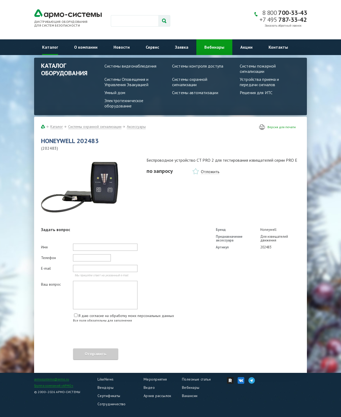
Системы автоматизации (195, 92)
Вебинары (214, 47)
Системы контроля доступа (197, 66)
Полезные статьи (196, 379)
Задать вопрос (55, 229)
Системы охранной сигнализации (189, 82)
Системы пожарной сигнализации (258, 68)
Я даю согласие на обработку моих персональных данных (126, 315)
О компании (86, 47)
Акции (246, 47)
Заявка (181, 47)
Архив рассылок (157, 395)
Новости (121, 47)
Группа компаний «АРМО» (53, 385)
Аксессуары (136, 126)
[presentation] (81, 336)
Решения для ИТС (256, 92)
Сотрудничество (112, 404)
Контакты (278, 47)
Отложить (210, 171)
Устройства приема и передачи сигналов (259, 82)
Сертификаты (109, 395)
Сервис (152, 47)
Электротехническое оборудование (123, 103)
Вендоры (105, 387)
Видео (149, 387)
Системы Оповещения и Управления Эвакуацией (126, 82)
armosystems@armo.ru (51, 379)
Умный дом (114, 92)
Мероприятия (155, 379)
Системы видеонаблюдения (130, 66)
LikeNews (105, 379)
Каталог (50, 47)
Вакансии (189, 395)
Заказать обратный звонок (283, 25)
